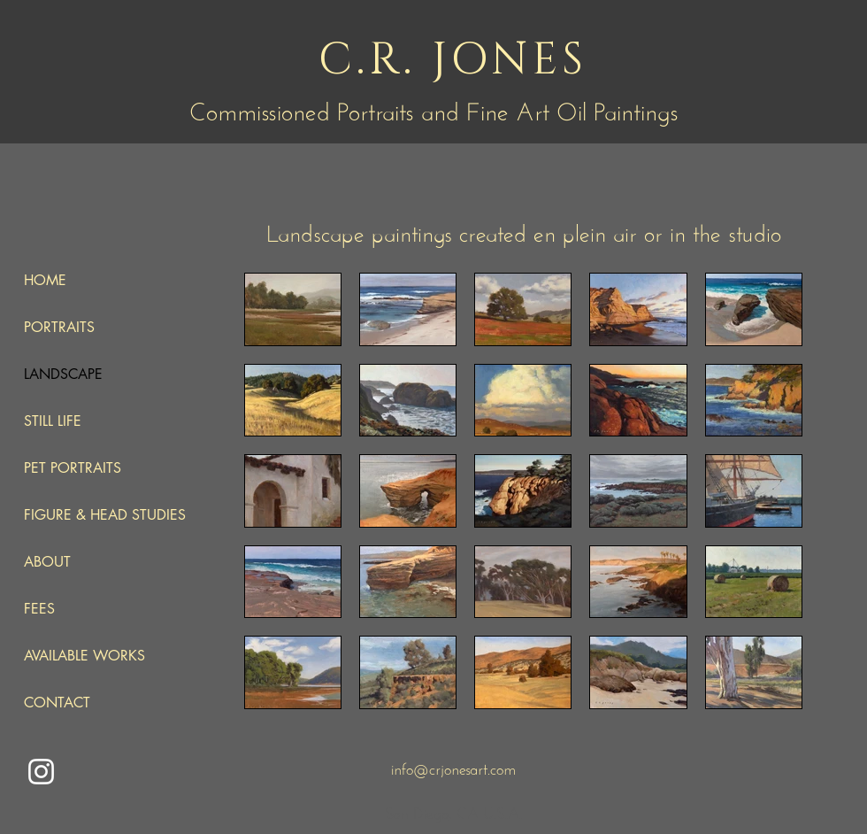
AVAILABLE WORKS (84, 655)
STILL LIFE (52, 421)
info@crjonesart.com (453, 766)
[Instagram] (41, 771)
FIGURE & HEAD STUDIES (105, 515)
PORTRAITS (59, 327)
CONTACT (57, 702)
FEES (39, 608)
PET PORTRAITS (72, 468)
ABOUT (47, 561)
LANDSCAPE (63, 374)
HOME (45, 280)
